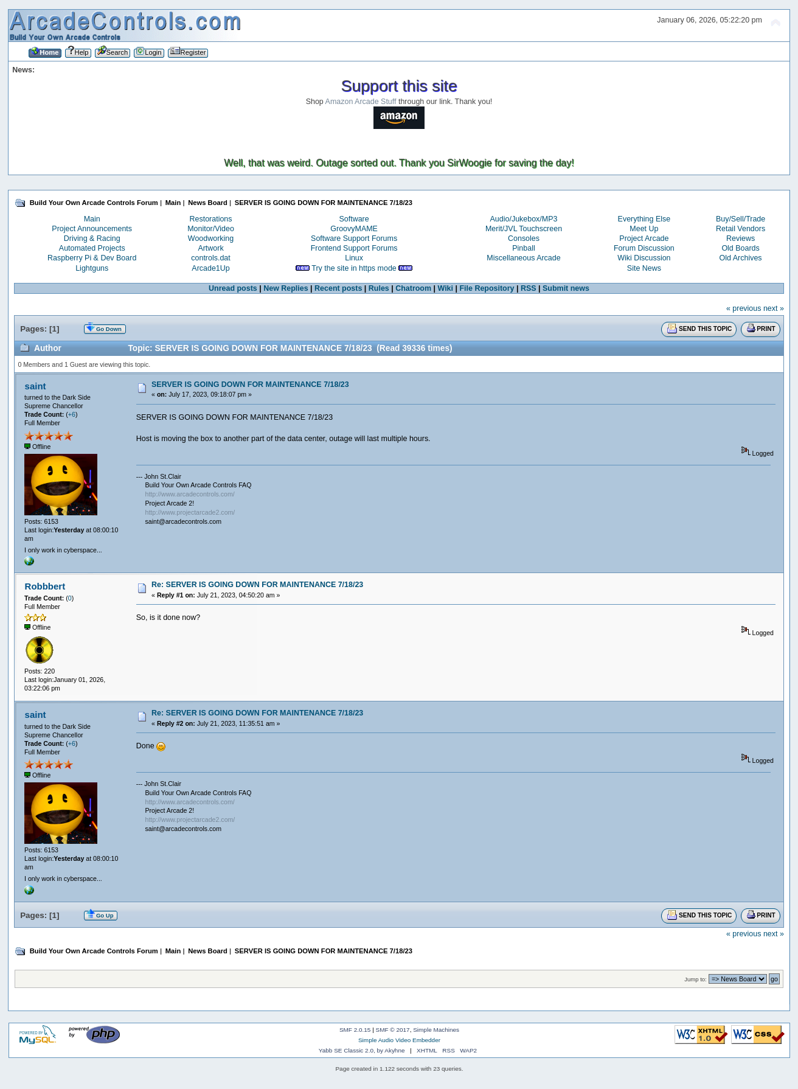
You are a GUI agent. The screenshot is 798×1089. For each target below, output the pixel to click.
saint (35, 386)
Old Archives (741, 258)
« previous (744, 308)
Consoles (524, 238)
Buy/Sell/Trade (740, 219)
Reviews (740, 238)
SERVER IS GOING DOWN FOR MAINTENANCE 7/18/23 (250, 384)
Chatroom (413, 288)
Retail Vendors (740, 228)
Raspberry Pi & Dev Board (91, 258)
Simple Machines (436, 1029)
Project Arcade (643, 238)
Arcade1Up (210, 268)
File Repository (486, 288)
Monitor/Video (210, 228)
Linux (354, 258)
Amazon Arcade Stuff (361, 101)
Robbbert (45, 586)
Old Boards (740, 248)
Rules (379, 288)
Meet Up (644, 228)
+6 (71, 414)
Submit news (566, 288)
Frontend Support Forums (354, 248)
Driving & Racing (92, 238)
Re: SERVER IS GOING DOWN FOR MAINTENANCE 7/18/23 (257, 584)
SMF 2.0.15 (355, 1029)
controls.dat (210, 258)
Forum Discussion (644, 248)
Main (92, 219)
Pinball (523, 248)
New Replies (285, 288)
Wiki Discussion (643, 258)
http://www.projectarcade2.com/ (190, 512)
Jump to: (695, 979)
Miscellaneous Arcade (523, 258)
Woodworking (211, 238)
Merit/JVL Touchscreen (523, 228)
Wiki (446, 288)
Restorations (211, 219)
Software (354, 219)
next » (773, 308)
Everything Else (644, 219)
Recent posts (338, 288)
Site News (644, 268)
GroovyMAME (354, 228)
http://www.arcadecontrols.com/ (190, 494)
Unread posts (233, 288)
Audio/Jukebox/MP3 (524, 219)
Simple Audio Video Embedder (399, 1040)
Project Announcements (92, 228)
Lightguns (91, 268)
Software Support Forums (354, 238)
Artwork (210, 248)
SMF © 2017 (393, 1029)
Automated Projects (92, 248)
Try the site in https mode (354, 268)
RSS (528, 288)
